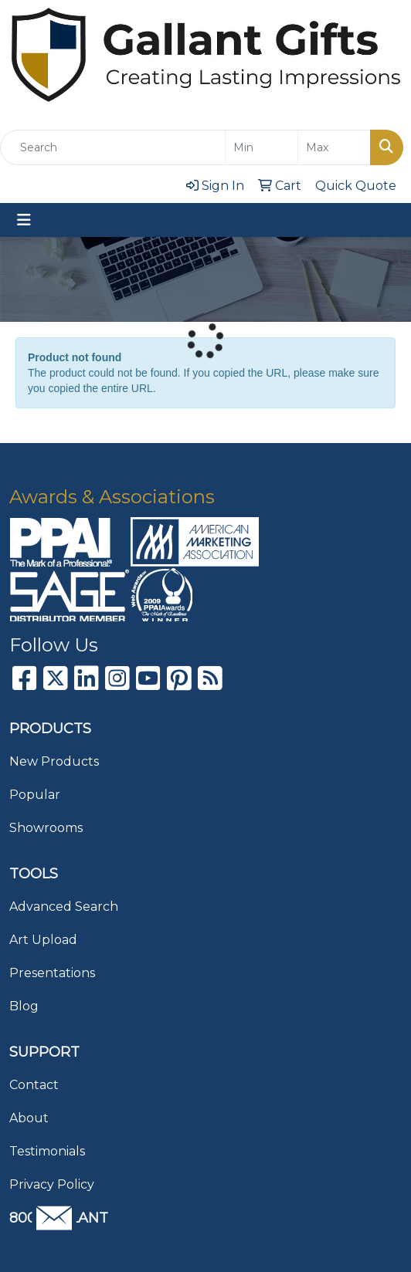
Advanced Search (63, 906)
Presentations (52, 973)
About (29, 1118)
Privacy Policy (51, 1184)
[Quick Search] (113, 147)
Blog (24, 1006)
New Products (54, 761)
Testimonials (47, 1151)
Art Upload (43, 939)
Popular (34, 794)
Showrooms (46, 827)
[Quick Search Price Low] (261, 147)
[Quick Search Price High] (334, 147)
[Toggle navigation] (24, 220)
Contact (34, 1084)
